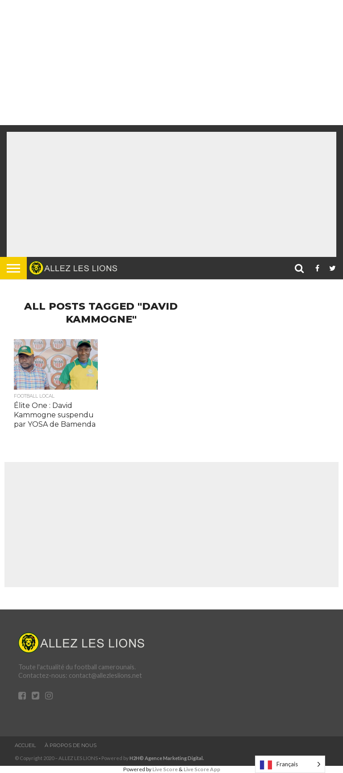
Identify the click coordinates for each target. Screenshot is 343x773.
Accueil (25, 745)
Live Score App (202, 769)
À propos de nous (70, 745)
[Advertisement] (168, 62)
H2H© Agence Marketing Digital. (167, 758)
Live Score (165, 769)
